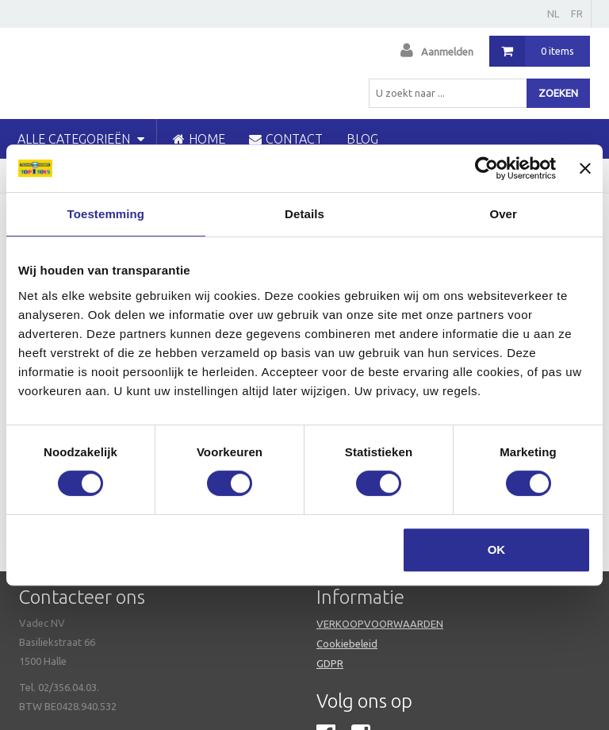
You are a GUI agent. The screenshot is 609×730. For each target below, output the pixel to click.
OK (497, 549)
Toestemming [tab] (106, 214)
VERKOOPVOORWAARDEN (379, 623)
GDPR (329, 663)
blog (362, 139)
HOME (199, 139)
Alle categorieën (80, 139)
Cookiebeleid (346, 643)
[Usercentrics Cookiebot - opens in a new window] (486, 168)
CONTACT (286, 139)
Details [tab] (304, 214)
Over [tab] (503, 214)
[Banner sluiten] (585, 168)
